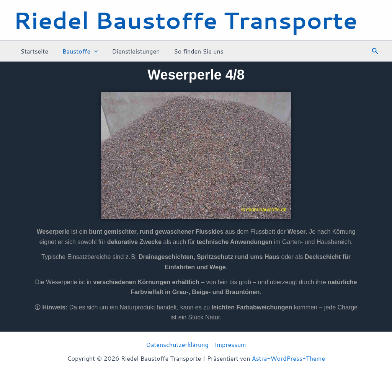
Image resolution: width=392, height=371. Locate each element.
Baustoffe (77, 51)
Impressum (230, 344)
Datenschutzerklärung (177, 344)
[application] (91, 51)
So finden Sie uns (192, 51)
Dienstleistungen (131, 51)
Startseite (33, 51)
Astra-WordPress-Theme (288, 358)
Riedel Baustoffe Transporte (185, 19)
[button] (375, 51)
